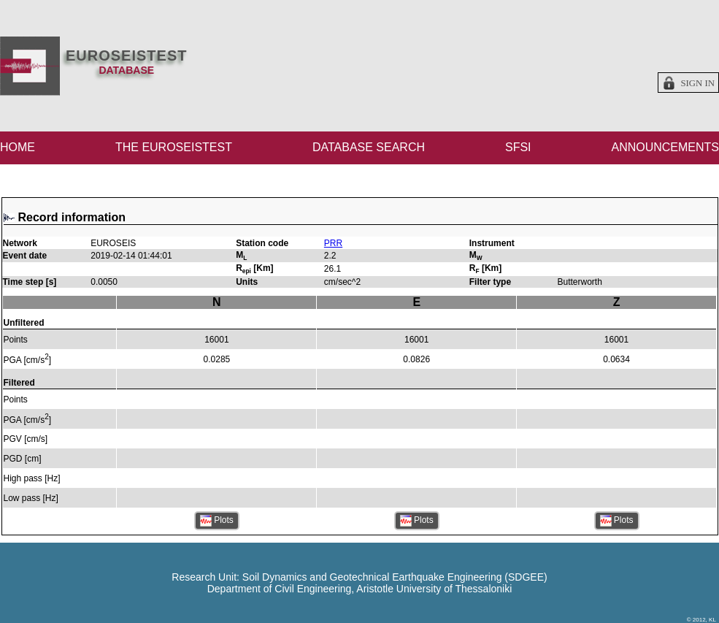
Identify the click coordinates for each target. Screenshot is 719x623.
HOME (17, 147)
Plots (217, 521)
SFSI (518, 147)
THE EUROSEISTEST (173, 147)
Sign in (697, 83)
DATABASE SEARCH (368, 147)
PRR (333, 243)
